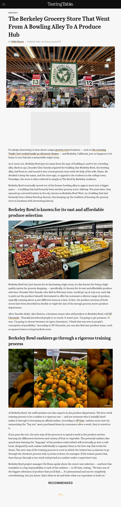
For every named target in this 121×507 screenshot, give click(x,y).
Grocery (13, 13)
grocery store (62, 149)
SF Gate (80, 420)
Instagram (109, 105)
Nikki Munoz (17, 41)
